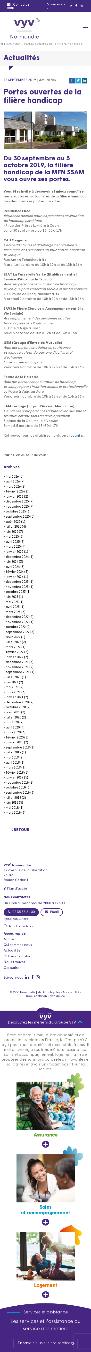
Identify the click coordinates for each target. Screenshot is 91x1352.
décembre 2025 (17, 501)
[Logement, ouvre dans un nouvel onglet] (45, 1265)
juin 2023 (12, 597)
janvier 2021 (14, 697)
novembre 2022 (17, 622)
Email (52, 912)
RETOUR (20, 830)
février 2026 (15, 491)
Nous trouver (14, 962)
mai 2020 (12, 722)
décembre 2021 (17, 662)
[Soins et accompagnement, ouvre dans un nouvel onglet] (45, 1190)
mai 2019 (12, 757)
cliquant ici (75, 436)
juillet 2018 (13, 797)
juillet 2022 (13, 642)
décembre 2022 (17, 617)
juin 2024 (12, 561)
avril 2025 (13, 541)
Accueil (10, 939)
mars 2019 (13, 767)
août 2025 (13, 521)
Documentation (36, 996)
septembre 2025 (18, 516)
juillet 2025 (13, 526)
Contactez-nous (19, 6)
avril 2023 (13, 607)
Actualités (13, 44)
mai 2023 (12, 602)
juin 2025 (12, 531)
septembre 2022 (18, 632)
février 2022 (15, 652)
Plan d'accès (17, 889)
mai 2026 (12, 476)
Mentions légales (49, 992)
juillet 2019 (13, 752)
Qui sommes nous (18, 945)
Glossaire (11, 968)
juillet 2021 (13, 677)
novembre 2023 (17, 587)
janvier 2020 (14, 742)
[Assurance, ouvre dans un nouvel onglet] (45, 1115)
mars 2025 (13, 546)
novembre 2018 (17, 782)
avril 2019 (13, 762)
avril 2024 (13, 567)
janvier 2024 (14, 577)
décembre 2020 (17, 702)
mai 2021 (12, 687)
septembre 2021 (18, 672)
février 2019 (15, 772)
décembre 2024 (17, 557)
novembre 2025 (17, 506)
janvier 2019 (14, 777)
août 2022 (13, 637)
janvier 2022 (14, 657)
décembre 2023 (17, 582)
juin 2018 (12, 802)
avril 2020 (13, 727)
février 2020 (15, 737)
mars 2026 (13, 486)
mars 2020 (13, 732)
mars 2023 (13, 612)
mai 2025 (12, 536)
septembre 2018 (18, 792)
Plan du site (57, 996)
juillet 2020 (13, 717)
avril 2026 (13, 481)
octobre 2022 (16, 627)
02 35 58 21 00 (21, 912)
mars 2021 (13, 692)
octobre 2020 (16, 707)
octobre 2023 (16, 592)
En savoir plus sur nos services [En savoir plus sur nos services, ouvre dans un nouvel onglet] (46, 1343)
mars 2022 (13, 647)
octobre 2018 (16, 787)
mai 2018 (12, 807)
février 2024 (15, 572)
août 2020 (13, 712)
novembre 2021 (17, 667)
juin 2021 (12, 682)
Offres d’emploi (17, 956)
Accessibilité (71, 992)
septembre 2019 (18, 747)
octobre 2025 (16, 511)
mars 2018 (13, 812)
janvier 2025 (14, 551)
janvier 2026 (14, 496)
